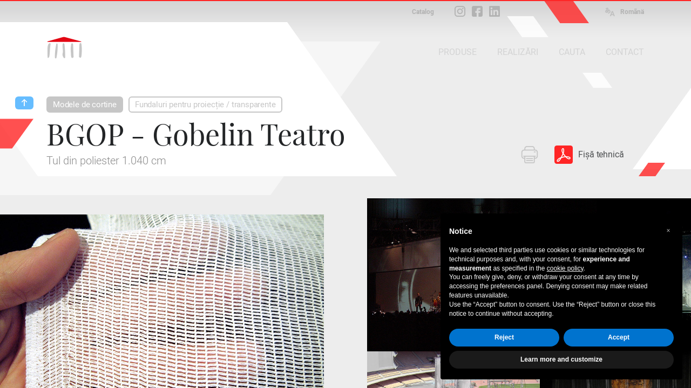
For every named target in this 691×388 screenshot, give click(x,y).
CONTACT (625, 52)
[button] (668, 230)
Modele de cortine (85, 104)
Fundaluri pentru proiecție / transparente (205, 104)
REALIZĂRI (517, 52)
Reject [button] (504, 337)
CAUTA (572, 52)
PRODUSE (457, 52)
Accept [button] (618, 337)
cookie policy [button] (565, 268)
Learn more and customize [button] (561, 359)
